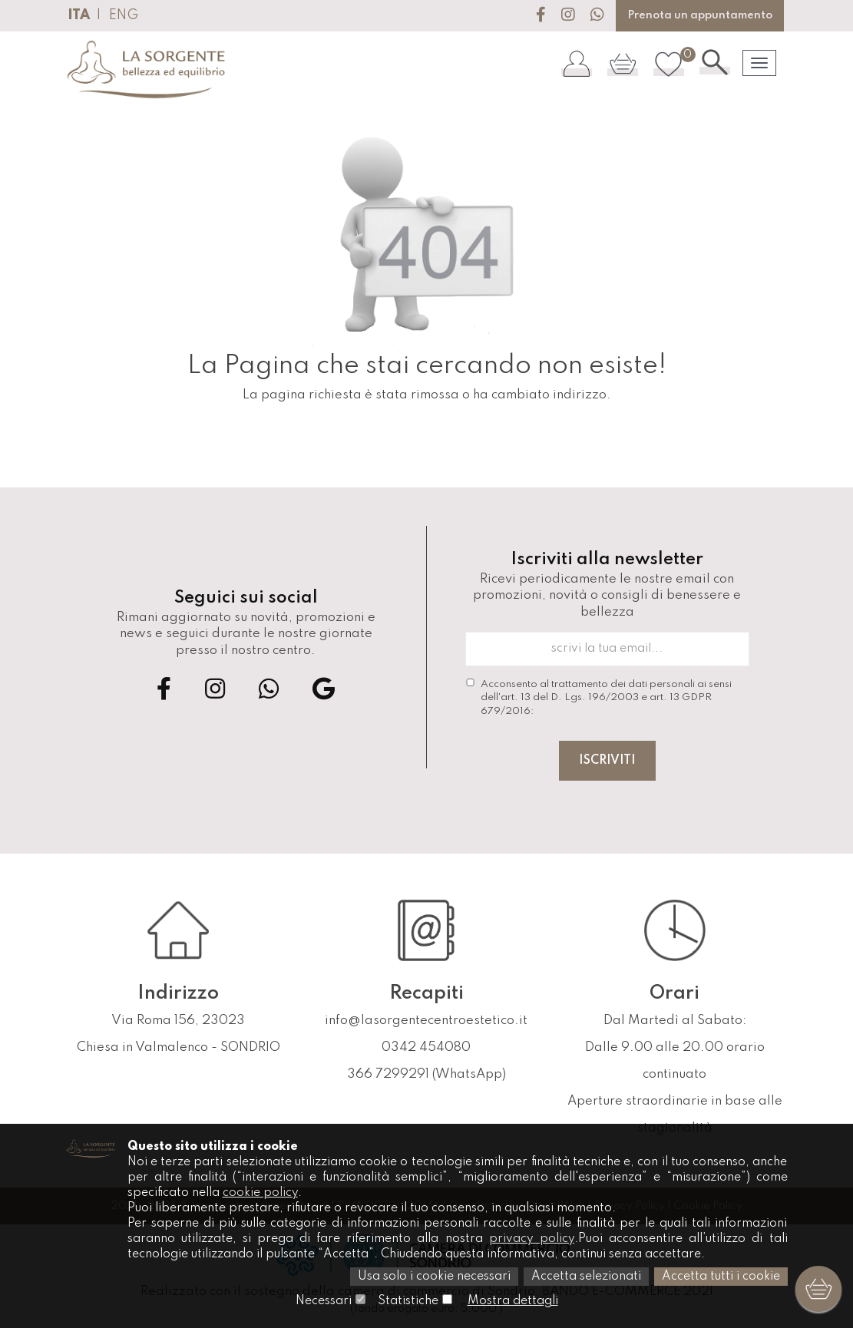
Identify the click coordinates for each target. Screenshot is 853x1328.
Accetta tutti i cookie (721, 1276)
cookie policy (260, 1193)
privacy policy (531, 1239)
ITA (79, 15)
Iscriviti (607, 761)
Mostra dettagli (513, 1301)
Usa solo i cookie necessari (434, 1276)
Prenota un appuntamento (699, 15)
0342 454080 (426, 1047)
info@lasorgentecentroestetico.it (426, 1020)
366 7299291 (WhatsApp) (426, 1074)
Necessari (324, 1301)
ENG (123, 15)
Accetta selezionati (586, 1276)
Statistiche (408, 1301)
